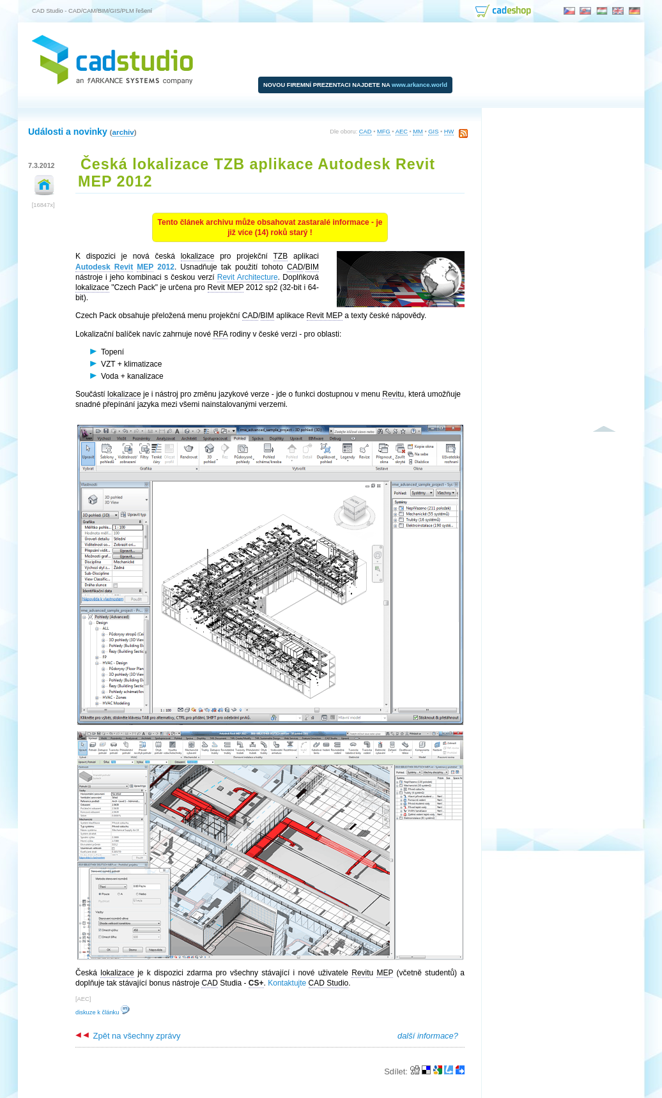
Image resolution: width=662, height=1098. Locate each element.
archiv (123, 132)
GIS (433, 131)
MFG (383, 131)
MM (418, 131)
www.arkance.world (419, 85)
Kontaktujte (287, 983)
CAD (365, 131)
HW (449, 131)
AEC (402, 131)
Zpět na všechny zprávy (127, 1036)
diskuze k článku (102, 1012)
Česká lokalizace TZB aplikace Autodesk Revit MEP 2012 (256, 173)
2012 (124, 267)
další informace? (427, 1036)
